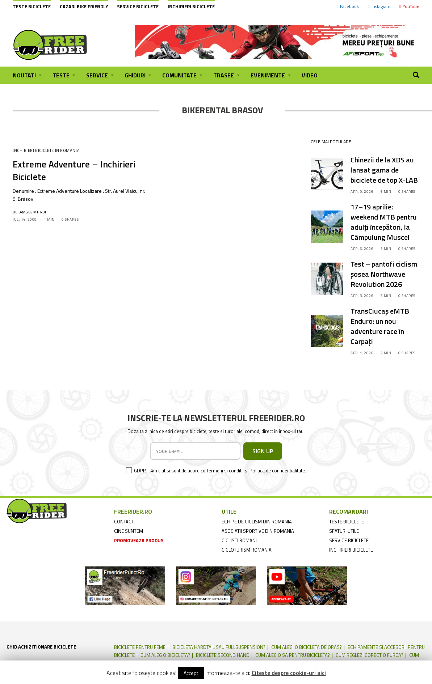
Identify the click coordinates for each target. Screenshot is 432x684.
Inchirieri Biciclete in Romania (46, 150)
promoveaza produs (139, 540)
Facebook (348, 6)
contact (124, 521)
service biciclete (349, 540)
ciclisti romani (239, 540)
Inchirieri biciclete (191, 6)
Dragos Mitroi (32, 212)
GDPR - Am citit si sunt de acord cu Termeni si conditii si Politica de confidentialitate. (220, 470)
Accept (191, 673)
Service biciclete (138, 6)
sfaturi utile (344, 531)
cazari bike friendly (84, 6)
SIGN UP (262, 451)
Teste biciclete (32, 6)
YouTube (409, 6)
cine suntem (128, 531)
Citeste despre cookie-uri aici (289, 672)
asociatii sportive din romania (258, 531)
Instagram (379, 6)
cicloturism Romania (247, 549)
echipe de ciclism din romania (257, 521)
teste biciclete (346, 521)
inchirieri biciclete (351, 549)
